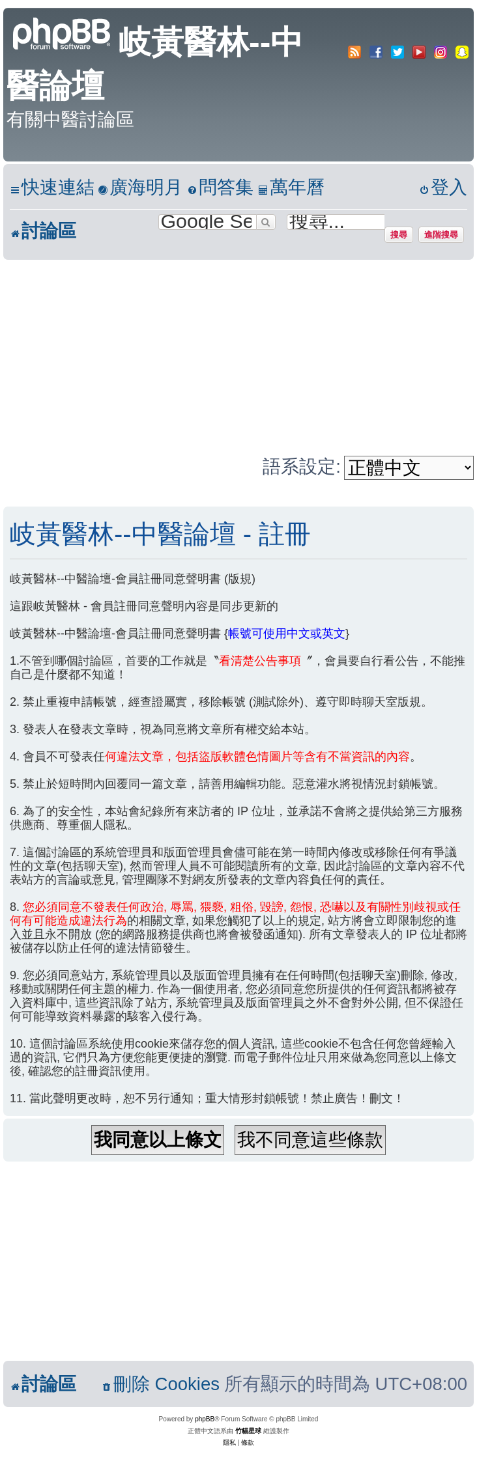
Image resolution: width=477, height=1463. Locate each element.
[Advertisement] (238, 357)
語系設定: (302, 466)
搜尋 (398, 234)
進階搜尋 (441, 234)
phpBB (204, 1419)
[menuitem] (140, 188)
